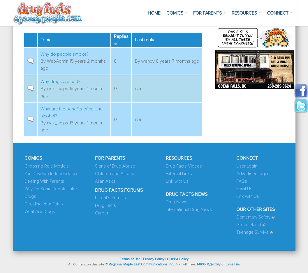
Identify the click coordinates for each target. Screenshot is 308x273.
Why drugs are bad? (60, 81)
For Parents (209, 13)
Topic (46, 40)
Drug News (176, 202)
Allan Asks (105, 181)
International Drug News (189, 209)
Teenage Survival (252, 232)
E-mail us (233, 264)
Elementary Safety (253, 217)
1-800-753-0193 (209, 264)
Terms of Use (130, 259)
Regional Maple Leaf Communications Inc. (141, 264)
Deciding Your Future (44, 204)
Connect (280, 13)
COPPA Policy (178, 259)
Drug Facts (105, 205)
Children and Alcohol (115, 174)
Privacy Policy (153, 259)
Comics (176, 13)
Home (154, 13)
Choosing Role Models (46, 166)
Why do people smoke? (65, 54)
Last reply (144, 40)
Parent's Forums (110, 198)
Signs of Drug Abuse (115, 166)
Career (101, 213)
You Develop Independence (51, 174)
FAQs (241, 181)
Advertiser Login (252, 174)
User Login (246, 166)
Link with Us (177, 181)
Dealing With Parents (44, 181)
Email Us (244, 189)
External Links (179, 174)
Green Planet (248, 225)
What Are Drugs (39, 211)
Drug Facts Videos (184, 166)
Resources (246, 13)
